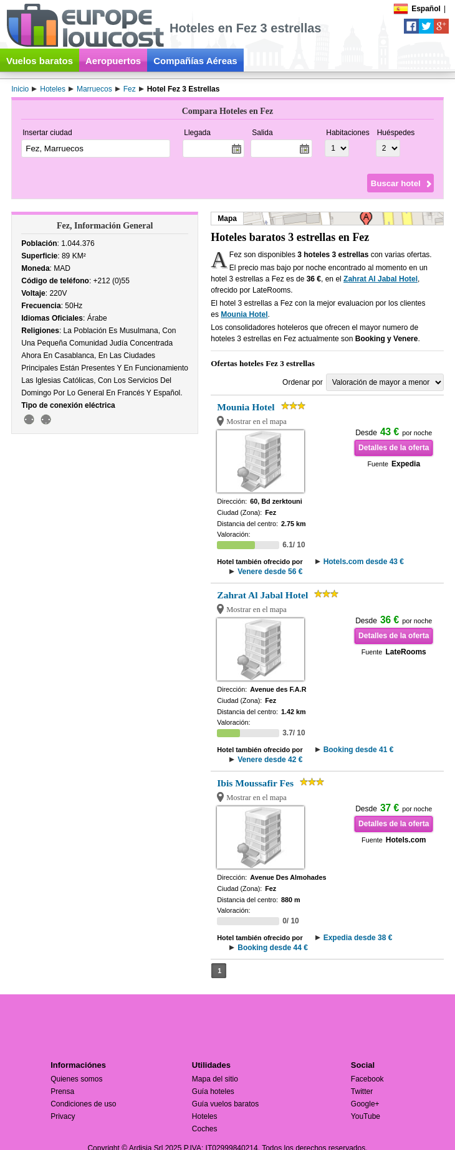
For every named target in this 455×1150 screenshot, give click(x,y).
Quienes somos (76, 1079)
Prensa (62, 1091)
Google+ (365, 1104)
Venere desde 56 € (269, 571)
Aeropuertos (113, 60)
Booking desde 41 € (358, 749)
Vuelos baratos (39, 60)
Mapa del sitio (215, 1079)
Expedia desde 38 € (358, 937)
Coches (205, 1128)
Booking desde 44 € (272, 947)
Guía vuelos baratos (225, 1104)
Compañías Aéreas (195, 60)
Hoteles (205, 1116)
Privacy (62, 1116)
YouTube (365, 1116)
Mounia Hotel (244, 314)
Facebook (367, 1079)
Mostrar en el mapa (256, 421)
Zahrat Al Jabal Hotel (380, 279)
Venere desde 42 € (269, 759)
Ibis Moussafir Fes (255, 783)
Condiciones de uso (83, 1104)
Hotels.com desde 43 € (363, 561)
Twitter (362, 1091)
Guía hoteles (213, 1091)
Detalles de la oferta (393, 447)
